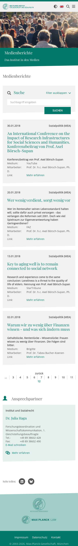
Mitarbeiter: (14, 167)
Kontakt (55, 537)
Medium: (12, 163)
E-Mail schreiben (16, 445)
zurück (39, 373)
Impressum (21, 537)
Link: (10, 175)
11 (71, 377)
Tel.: (8, 437)
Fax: (8, 441)
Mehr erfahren (35, 175)
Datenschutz (39, 537)
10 (63, 377)
